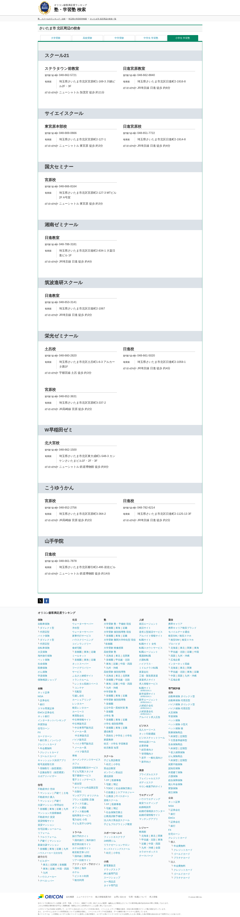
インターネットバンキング (52, 720)
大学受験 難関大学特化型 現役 (120, 639)
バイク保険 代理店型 (179, 708)
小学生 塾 (109, 715)
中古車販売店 (79, 723)
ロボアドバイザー (47, 776)
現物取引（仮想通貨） (51, 768)
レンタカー (78, 703)
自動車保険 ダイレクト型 (181, 696)
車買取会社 (78, 715)
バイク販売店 (79, 739)
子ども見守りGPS (81, 823)
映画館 (142, 831)
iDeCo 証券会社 (46, 712)
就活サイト (145, 627)
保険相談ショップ (47, 679)
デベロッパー (47, 880)
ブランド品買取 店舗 (83, 799)
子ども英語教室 (112, 760)
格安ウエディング (148, 803)
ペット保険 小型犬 (178, 724)
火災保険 (42, 651)
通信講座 (108, 776)
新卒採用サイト (147, 694)
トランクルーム (80, 679)
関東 (160, 835)
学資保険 (42, 675)
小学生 (128, 735)
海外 (84, 868)
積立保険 (173, 792)
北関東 (53, 864)
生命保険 (42, 663)
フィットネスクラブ (114, 837)
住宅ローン (44, 728)
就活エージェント (148, 623)
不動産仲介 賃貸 (46, 817)
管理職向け (147, 753)
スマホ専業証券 (46, 708)
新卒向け (146, 761)
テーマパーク (146, 855)
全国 (158, 847)
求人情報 (153, 897)
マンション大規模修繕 (49, 813)
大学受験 (55, 38)
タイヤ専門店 (111, 885)
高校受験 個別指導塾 (115, 671)
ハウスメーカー (48, 876)
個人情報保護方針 (103, 897)
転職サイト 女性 (147, 643)
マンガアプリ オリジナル (85, 795)
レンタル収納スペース (86, 683)
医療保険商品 (175, 732)
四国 (173, 655)
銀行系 (43, 740)
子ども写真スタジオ (82, 771)
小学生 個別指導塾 (113, 723)
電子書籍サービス (81, 775)
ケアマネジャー (126, 792)
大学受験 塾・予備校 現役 (117, 623)
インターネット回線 (178, 663)
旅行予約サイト (80, 836)
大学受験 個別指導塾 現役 (117, 632)
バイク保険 (44, 635)
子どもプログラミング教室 (118, 824)
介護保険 (173, 776)
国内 (77, 868)
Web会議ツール (147, 741)
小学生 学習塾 (182, 38)
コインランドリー (81, 643)
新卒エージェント (148, 700)
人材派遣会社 (146, 712)
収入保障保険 (178, 752)
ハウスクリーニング (82, 639)
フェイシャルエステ (149, 778)
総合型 (78, 783)
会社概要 (70, 897)
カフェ (75, 763)
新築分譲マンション (48, 844)
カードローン (45, 736)
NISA (40, 696)
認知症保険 (174, 768)
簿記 (115, 784)
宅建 (108, 784)
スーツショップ (112, 877)
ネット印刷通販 (147, 733)
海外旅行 (91, 840)
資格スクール (111, 800)
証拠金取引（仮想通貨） (53, 772)
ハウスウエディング (149, 799)
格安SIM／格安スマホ (179, 635)
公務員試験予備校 (113, 816)
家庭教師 (108, 739)
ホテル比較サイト (81, 848)
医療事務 (116, 780)
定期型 (183, 736)
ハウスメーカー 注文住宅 (50, 853)
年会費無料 (46, 748)
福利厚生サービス (81, 815)
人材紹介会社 (146, 706)
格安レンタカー (80, 707)
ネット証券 (44, 692)
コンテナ (79, 687)
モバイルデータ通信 (178, 632)
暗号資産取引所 (46, 764)
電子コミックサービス (84, 779)
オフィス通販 (79, 807)
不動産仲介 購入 (46, 797)
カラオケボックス (148, 851)
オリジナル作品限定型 (86, 787)
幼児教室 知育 (111, 747)
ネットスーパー (80, 663)
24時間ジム (110, 840)
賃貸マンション (46, 825)
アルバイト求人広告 (149, 717)
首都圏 (43, 809)
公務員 (109, 796)
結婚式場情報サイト (149, 815)
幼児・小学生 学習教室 (116, 743)
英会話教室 (110, 768)
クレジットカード (47, 744)
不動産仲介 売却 (46, 789)
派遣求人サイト (147, 679)
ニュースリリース (85, 897)
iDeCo (171, 817)
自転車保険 (44, 647)
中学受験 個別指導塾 (115, 699)
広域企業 (175, 659)
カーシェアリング (81, 699)
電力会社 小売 (79, 819)
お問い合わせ (120, 897)
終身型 (174, 736)
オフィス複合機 (80, 811)
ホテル (75, 872)
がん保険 (42, 671)
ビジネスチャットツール (152, 737)
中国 (196, 651)
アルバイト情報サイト (151, 635)
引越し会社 (78, 695)
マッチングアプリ (148, 819)
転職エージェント (148, 651)
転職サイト (145, 639)
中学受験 (119, 38)
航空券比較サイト (81, 844)
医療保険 (42, 667)
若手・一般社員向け (152, 757)
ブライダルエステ (148, 774)
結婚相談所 (145, 807)
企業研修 (143, 745)
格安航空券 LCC (80, 852)
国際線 (87, 856)
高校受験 (87, 38)
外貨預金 (42, 724)
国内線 (78, 856)
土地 (65, 793)
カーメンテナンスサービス (86, 759)
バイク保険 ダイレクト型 (181, 704)
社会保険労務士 (124, 788)
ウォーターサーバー (82, 623)
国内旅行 (79, 840)
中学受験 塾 (110, 691)
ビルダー (44, 860)
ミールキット (79, 655)
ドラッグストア (112, 869)
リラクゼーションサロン (117, 844)
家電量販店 (110, 865)
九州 (65, 809)
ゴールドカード (48, 756)
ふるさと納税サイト (82, 675)
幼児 (108, 764)
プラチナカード (182, 857)
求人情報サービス (148, 683)
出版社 (78, 791)
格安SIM (175, 639)
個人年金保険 (175, 784)
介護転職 (143, 659)
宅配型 (78, 691)
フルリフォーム (48, 837)
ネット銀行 (44, 716)
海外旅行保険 (45, 655)
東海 (51, 809)
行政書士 (111, 792)
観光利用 (79, 880)
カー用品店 (110, 881)
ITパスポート (122, 796)
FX (39, 732)
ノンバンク (55, 740)
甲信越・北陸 (123, 659)
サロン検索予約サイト (151, 786)
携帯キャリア (175, 623)
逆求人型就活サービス (151, 632)
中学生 (119, 735)
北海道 (109, 655)
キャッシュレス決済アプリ (52, 760)
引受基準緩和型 (179, 740)
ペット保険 (44, 659)
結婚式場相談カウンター (152, 811)
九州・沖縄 (112, 667)
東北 (45, 864)
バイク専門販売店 (84, 743)
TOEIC (109, 788)
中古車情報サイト (81, 719)
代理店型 (44, 632)
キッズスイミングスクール (117, 849)
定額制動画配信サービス (85, 767)
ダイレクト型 (47, 627)
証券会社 (44, 700)
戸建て (57, 793)
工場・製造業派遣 (148, 675)
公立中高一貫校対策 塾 (116, 707)
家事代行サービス (81, 635)
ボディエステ (146, 782)
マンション (46, 793)
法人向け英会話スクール (117, 820)
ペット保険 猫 (175, 728)
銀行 (42, 704)
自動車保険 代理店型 (179, 700)
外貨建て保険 (175, 772)
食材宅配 (77, 647)
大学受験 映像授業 (113, 647)
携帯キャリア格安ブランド (182, 627)
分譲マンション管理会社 (51, 805)
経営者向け (147, 749)
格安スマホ (188, 639)
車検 (74, 755)
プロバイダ (174, 643)
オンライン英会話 (113, 772)
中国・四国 (63, 868)
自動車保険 (44, 623)
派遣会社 (143, 671)
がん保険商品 (175, 756)
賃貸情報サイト (46, 820)
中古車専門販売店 (84, 727)
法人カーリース (147, 729)
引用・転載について (138, 897)
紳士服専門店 (111, 873)
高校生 (109, 735)
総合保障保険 (175, 780)
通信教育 (108, 731)
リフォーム (44, 833)
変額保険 (173, 788)
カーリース (78, 711)
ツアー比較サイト (81, 860)
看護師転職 (145, 655)
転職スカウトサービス (151, 647)
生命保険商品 (175, 744)
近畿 (58, 809)
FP (107, 780)
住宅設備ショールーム (49, 829)
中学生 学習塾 (151, 38)
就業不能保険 (175, 764)
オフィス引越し (80, 803)
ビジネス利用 (82, 876)
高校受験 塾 (110, 651)
